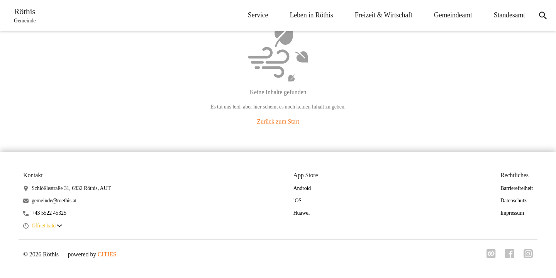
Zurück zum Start (278, 121)
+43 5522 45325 (49, 213)
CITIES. (108, 254)
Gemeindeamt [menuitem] (453, 15)
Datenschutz (513, 200)
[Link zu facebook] (509, 256)
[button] (47, 226)
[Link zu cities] (491, 256)
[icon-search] (543, 15)
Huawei (301, 213)
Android (302, 188)
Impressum (512, 213)
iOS (297, 200)
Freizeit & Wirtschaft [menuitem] (383, 15)
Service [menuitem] (258, 15)
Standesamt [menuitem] (509, 15)
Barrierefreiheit (516, 188)
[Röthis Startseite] (22, 15)
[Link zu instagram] (528, 256)
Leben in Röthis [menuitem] (311, 15)
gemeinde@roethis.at (54, 200)
